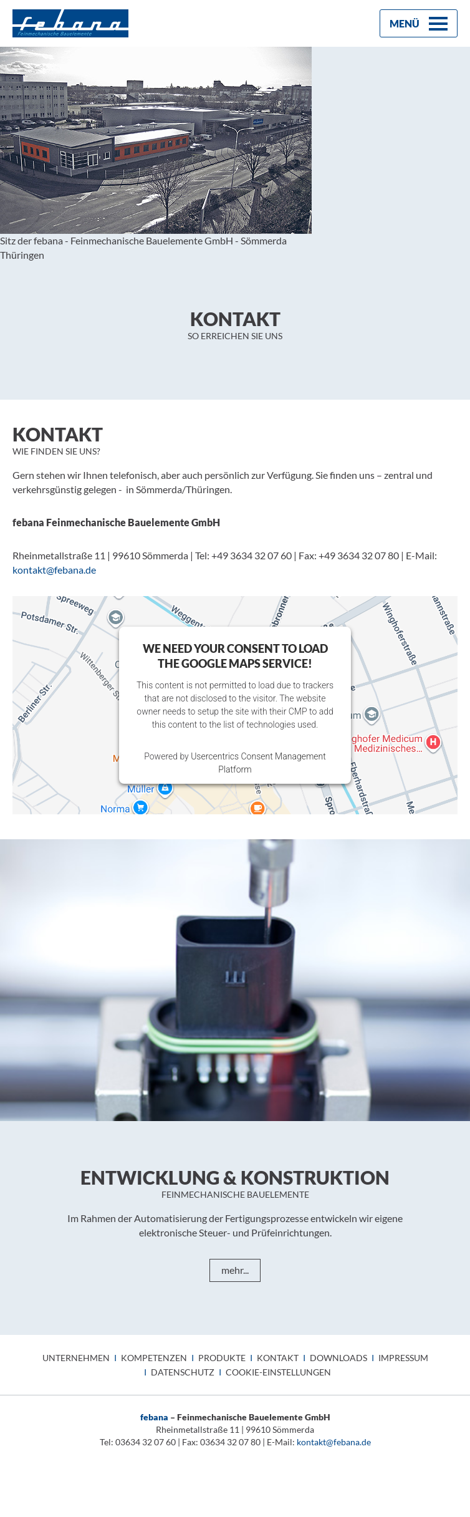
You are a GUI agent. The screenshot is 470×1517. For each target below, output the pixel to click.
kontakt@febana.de (334, 1442)
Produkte (222, 1357)
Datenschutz (182, 1372)
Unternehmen (76, 1357)
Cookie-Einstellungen (278, 1372)
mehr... (235, 1270)
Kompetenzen (154, 1357)
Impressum (403, 1357)
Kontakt (278, 1357)
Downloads (338, 1357)
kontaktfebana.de (54, 569)
